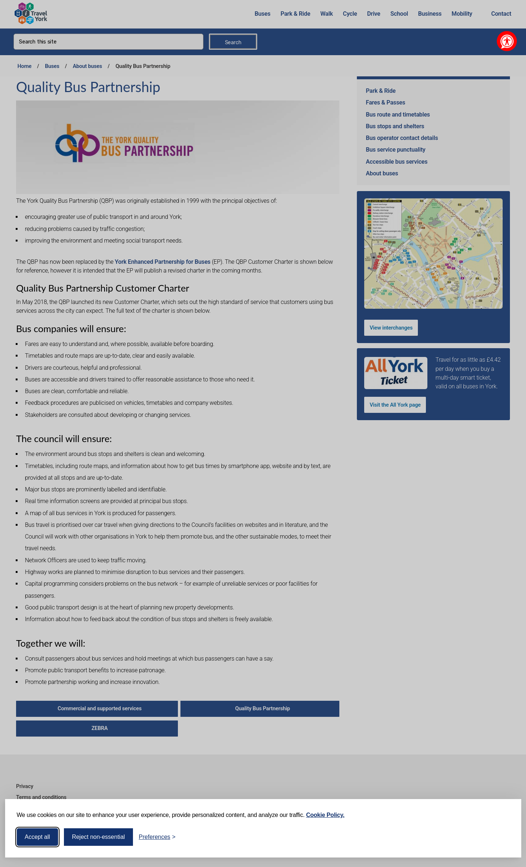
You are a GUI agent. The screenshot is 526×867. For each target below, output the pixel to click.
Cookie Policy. (325, 815)
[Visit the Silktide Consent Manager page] (505, 837)
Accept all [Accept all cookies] (37, 837)
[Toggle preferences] (157, 837)
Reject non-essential (98, 837)
